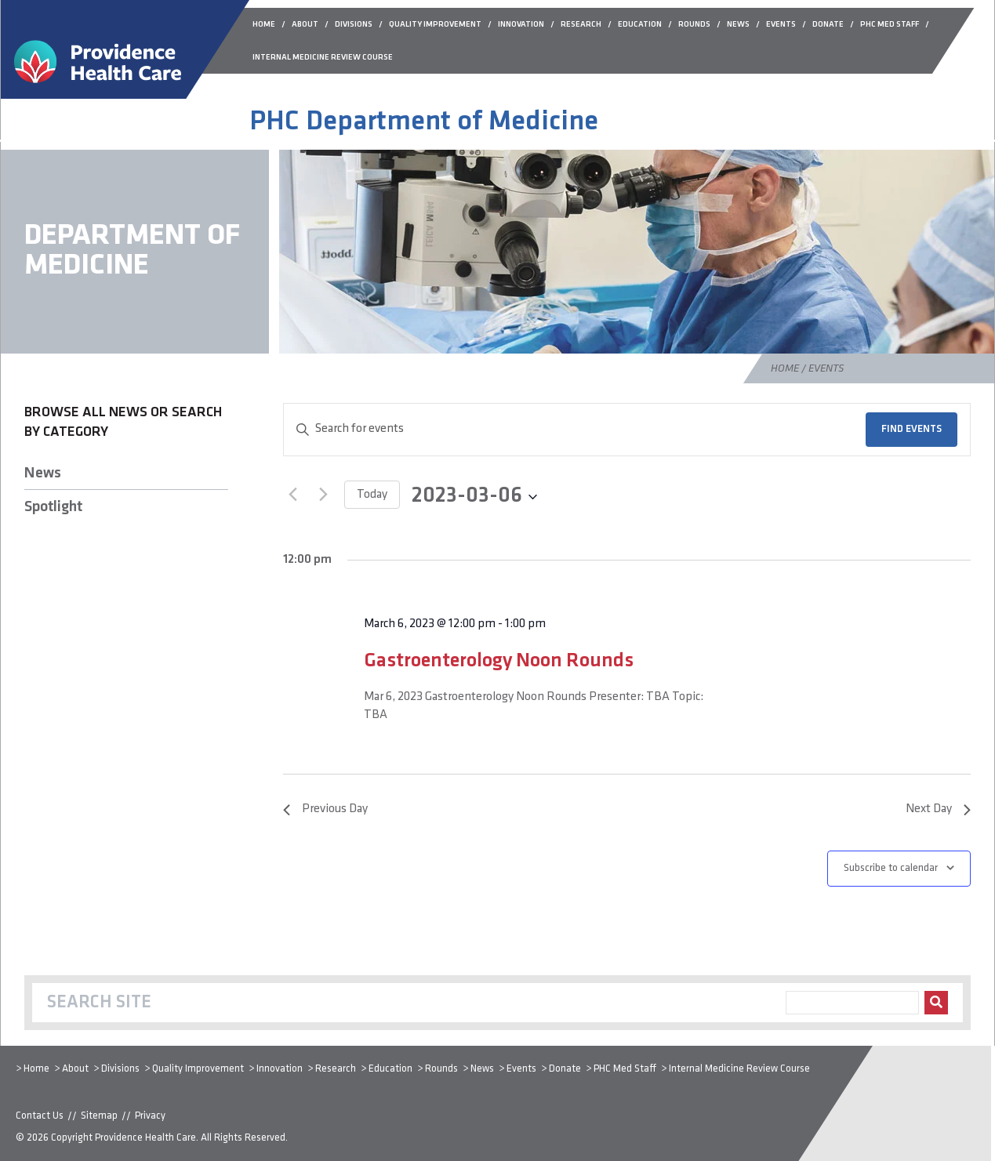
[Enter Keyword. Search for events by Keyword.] (575, 429)
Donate (565, 1069)
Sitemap (99, 1116)
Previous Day (325, 809)
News (42, 473)
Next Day (938, 809)
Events (521, 1069)
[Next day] (323, 494)
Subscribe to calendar (891, 868)
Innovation (279, 1069)
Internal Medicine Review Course (739, 1069)
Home (785, 369)
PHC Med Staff (625, 1069)
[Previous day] (292, 494)
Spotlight (53, 507)
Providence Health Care (145, 1138)
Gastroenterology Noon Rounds (499, 661)
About (75, 1069)
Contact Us (40, 1116)
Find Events (911, 429)
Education (390, 1069)
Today (372, 494)
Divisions (120, 1069)
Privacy (150, 1116)
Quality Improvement (198, 1069)
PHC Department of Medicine (423, 122)
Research (335, 1069)
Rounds (441, 1069)
